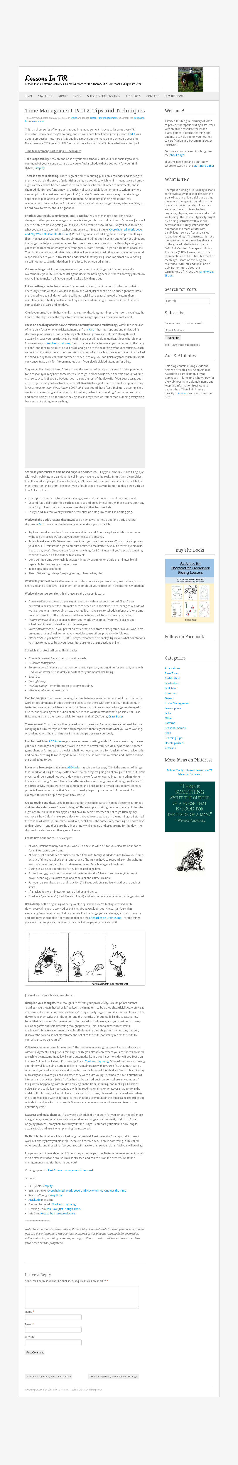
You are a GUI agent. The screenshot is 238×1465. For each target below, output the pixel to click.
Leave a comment (34, 121)
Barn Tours (172, 673)
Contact (152, 96)
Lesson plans (173, 708)
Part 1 (131, 134)
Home (28, 96)
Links (168, 713)
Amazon (183, 393)
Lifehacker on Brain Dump (105, 917)
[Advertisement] (119, 30)
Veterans (170, 748)
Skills (168, 733)
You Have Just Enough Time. (63, 1209)
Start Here (45, 96)
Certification (172, 678)
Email (29, 1327)
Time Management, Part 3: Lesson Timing (113, 1380)
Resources (133, 96)
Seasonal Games (175, 728)
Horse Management (177, 703)
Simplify (40, 168)
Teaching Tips (173, 738)
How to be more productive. (58, 1213)
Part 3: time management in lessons (70, 1170)
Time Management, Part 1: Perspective (48, 1380)
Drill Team (171, 688)
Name (29, 1315)
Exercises (170, 693)
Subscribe (173, 337)
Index (77, 96)
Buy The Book (174, 96)
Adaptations (172, 668)
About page (176, 155)
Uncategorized (174, 743)
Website (29, 1340)
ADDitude (55, 741)
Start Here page (203, 165)
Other (74, 118)
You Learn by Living (59, 343)
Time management (107, 118)
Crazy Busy (115, 716)
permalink (139, 118)
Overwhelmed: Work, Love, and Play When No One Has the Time (86, 1190)
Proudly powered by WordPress (42, 1393)
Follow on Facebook (184, 636)
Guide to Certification (103, 96)
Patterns (170, 723)
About (63, 96)
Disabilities (171, 683)
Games (169, 698)
